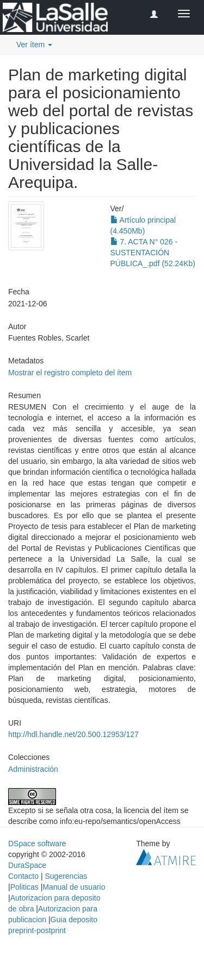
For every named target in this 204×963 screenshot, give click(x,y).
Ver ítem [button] (34, 44)
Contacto (23, 876)
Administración (33, 769)
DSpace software (37, 843)
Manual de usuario (73, 887)
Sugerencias (66, 876)
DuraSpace (27, 865)
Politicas (24, 887)
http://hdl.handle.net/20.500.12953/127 (73, 734)
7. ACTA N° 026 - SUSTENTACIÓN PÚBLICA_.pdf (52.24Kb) (152, 252)
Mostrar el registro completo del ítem (70, 372)
